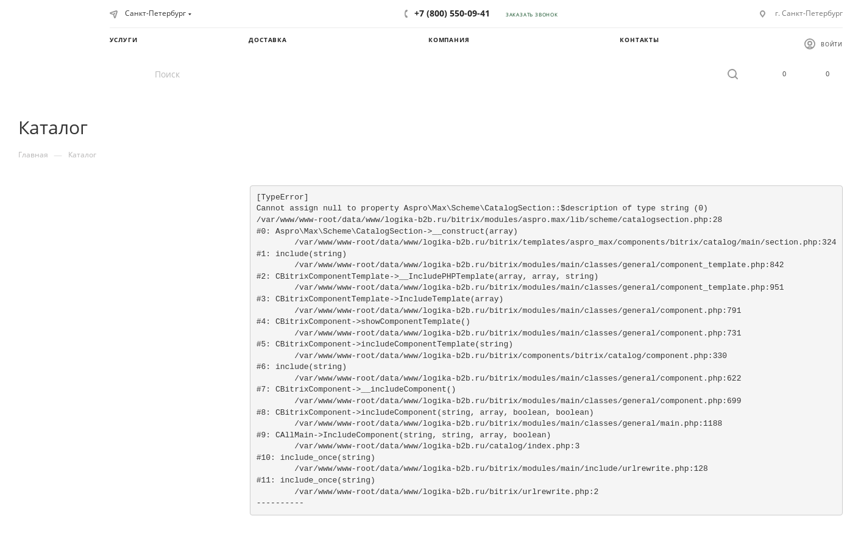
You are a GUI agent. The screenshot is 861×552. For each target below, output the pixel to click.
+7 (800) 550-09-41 (452, 13)
